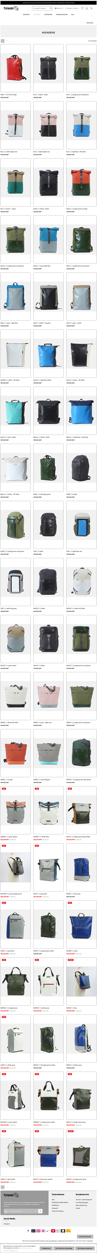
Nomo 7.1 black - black (41, 209)
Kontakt (78, 1208)
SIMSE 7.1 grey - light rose (42, 722)
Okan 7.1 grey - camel (73, 323)
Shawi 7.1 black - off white (75, 380)
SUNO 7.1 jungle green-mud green (12, 551)
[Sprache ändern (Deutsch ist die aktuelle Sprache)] (59, 8)
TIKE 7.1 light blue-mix (74, 551)
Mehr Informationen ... (26, 1248)
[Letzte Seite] (15, 41)
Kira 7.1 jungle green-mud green (77, 95)
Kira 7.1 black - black (40, 95)
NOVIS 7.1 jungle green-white (43, 951)
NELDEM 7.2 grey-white (8, 1122)
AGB (53, 1199)
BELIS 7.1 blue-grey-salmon (43, 1179)
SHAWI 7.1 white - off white (10, 380)
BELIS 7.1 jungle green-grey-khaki (78, 837)
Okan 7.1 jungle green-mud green (77, 266)
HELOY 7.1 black (39, 665)
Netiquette (55, 1208)
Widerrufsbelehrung (81, 1205)
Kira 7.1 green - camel (8, 209)
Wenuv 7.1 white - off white (9, 494)
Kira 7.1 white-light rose (8, 152)
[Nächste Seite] (11, 41)
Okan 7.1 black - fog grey (41, 323)
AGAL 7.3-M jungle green (42, 494)
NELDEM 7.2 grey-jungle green (11, 894)
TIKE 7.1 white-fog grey (8, 608)
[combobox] (40, 8)
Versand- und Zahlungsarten (84, 1199)
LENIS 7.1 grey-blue (7, 951)
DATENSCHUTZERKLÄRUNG (60, 1202)
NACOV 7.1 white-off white (75, 608)
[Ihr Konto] (87, 8)
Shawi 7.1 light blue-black (42, 380)
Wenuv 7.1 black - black (41, 437)
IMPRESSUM (55, 1205)
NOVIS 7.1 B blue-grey (74, 1065)
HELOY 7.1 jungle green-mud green (78, 665)
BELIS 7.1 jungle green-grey (76, 1122)
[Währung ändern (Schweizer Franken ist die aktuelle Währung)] (72, 8)
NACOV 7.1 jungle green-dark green (78, 780)
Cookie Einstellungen (58, 1211)
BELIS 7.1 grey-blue (40, 894)
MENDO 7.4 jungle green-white (44, 1122)
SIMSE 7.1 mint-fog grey (41, 780)
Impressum (15, 1250)
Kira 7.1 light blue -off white (76, 152)
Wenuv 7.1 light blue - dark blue (77, 437)
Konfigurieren (46, 1248)
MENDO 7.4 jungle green (9, 1008)
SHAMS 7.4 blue (71, 951)
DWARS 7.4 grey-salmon (8, 837)
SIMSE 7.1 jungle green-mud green (78, 722)
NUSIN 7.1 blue (71, 1008)
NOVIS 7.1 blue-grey (73, 894)
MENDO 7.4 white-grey (41, 1008)
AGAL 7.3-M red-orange (8, 95)
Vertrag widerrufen (85, 1236)
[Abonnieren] (40, 1211)
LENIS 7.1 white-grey (7, 1065)
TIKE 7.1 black (38, 551)
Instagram (7, 1224)
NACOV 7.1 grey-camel (8, 665)
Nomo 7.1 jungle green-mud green (12, 266)
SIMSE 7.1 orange (6, 780)
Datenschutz (7, 1250)
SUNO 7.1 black (71, 494)
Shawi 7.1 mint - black (8, 437)
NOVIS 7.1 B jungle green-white (44, 1065)
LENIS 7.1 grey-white (7, 1179)
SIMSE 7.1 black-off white (9, 722)
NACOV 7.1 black (39, 608)
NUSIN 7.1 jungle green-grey (76, 1179)
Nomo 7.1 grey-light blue (41, 266)
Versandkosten (52, 1241)
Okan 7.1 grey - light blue (9, 323)
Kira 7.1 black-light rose (41, 152)
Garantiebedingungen (82, 1202)
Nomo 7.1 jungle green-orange (76, 209)
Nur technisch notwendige (64, 1248)
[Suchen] (51, 8)
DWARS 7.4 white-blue (41, 837)
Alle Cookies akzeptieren (85, 1248)
